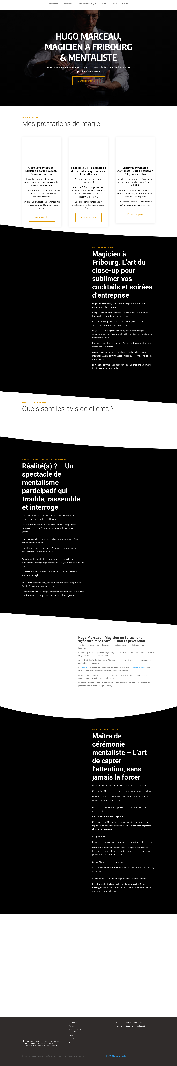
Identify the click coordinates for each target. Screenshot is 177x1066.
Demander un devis (88, 80)
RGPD (108, 1056)
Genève (84, 668)
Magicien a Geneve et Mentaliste (129, 1022)
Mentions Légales (119, 1056)
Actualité (124, 4)
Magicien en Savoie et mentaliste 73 (130, 1026)
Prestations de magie (87, 4)
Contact (114, 4)
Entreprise (53, 4)
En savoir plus (42, 217)
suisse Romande (139, 668)
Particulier (68, 4)
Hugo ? (104, 4)
